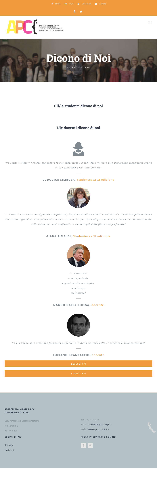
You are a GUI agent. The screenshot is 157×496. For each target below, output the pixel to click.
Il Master (9, 445)
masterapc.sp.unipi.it (98, 429)
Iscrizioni (9, 450)
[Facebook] (83, 445)
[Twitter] (90, 445)
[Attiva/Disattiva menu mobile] (150, 23)
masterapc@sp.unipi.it (99, 424)
